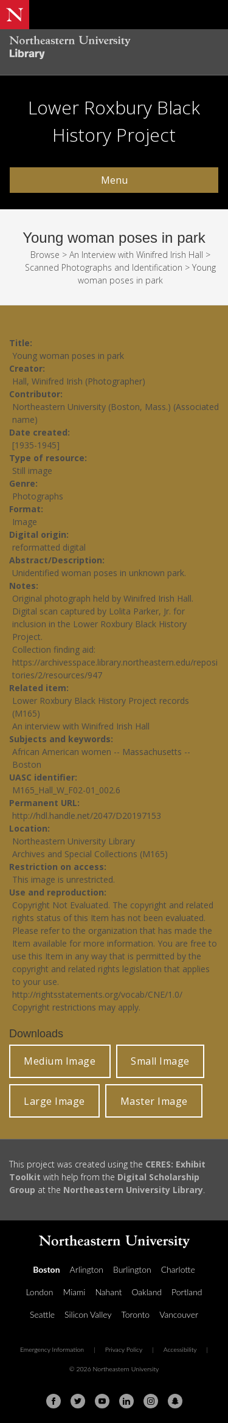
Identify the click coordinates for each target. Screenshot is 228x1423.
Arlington (86, 1269)
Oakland (146, 1292)
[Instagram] (150, 1401)
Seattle (42, 1314)
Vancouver (178, 1314)
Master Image (154, 1101)
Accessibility (180, 1349)
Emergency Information (52, 1349)
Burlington (132, 1269)
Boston (46, 1269)
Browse (45, 254)
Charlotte (178, 1269)
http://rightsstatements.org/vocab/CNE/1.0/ (97, 994)
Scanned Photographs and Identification (103, 267)
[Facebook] (53, 1401)
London (39, 1292)
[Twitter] (78, 1401)
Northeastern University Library (133, 1189)
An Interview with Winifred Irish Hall (136, 254)
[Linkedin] (126, 1401)
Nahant (108, 1292)
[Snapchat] (175, 1401)
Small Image (160, 1061)
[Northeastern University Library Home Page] (114, 49)
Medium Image (59, 1061)
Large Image (54, 1101)
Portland (186, 1292)
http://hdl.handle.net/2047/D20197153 (86, 815)
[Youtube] (102, 1401)
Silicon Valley (87, 1314)
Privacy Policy (124, 1349)
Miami (74, 1292)
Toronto (135, 1314)
